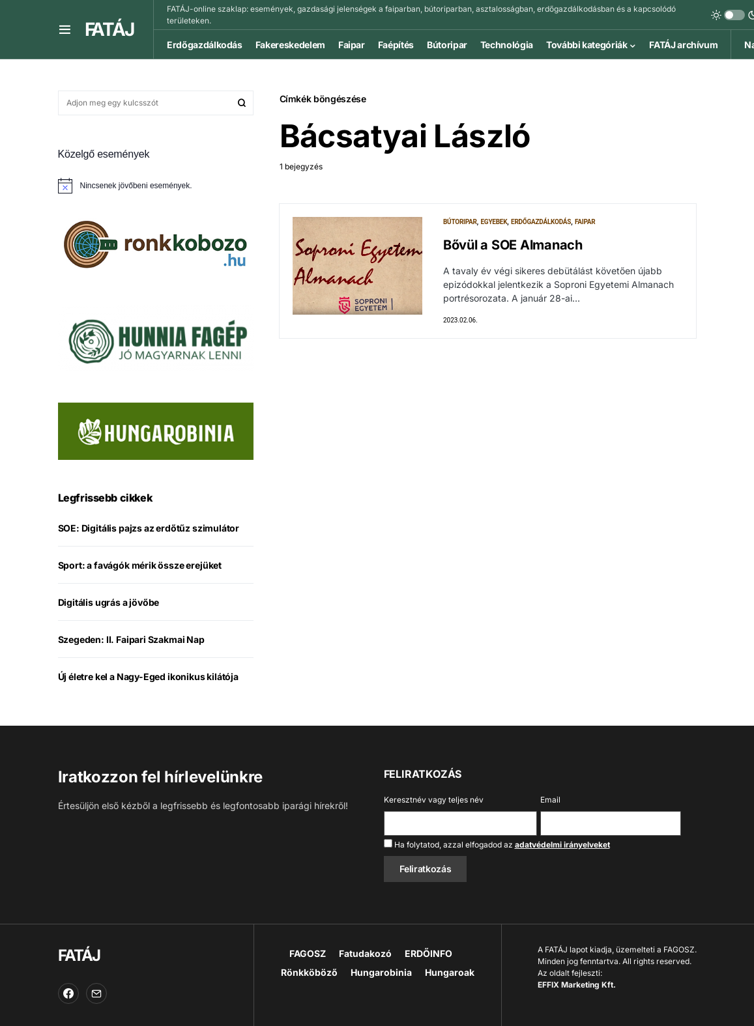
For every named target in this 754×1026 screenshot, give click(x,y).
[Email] (96, 993)
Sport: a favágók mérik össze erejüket (140, 565)
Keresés (242, 103)
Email (550, 800)
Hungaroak (449, 972)
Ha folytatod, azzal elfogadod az (497, 844)
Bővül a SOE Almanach (513, 245)
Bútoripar (460, 221)
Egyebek (493, 221)
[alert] (156, 185)
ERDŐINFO (428, 953)
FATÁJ (109, 29)
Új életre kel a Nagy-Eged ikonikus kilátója (148, 676)
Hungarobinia (381, 972)
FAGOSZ (307, 953)
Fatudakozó (365, 953)
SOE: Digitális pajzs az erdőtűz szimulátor (149, 528)
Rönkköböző (309, 972)
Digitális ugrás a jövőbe (109, 602)
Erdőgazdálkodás (541, 221)
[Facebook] (68, 993)
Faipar (585, 221)
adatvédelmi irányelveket (562, 844)
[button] (65, 29)
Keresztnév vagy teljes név (434, 800)
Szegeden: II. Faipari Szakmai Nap (131, 639)
